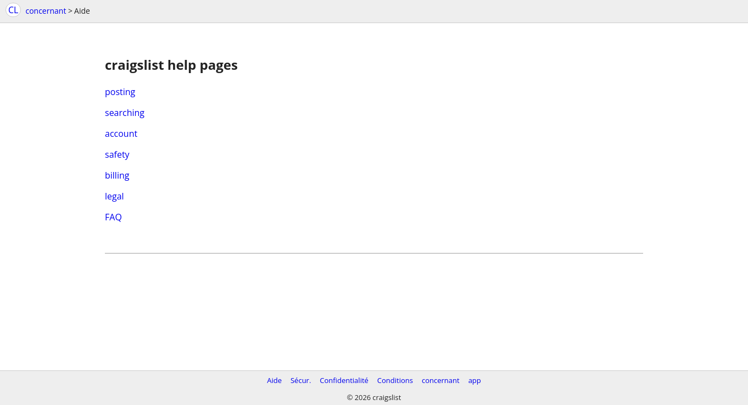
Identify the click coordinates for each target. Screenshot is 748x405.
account (121, 133)
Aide (274, 380)
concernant (45, 10)
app (474, 380)
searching (124, 113)
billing (117, 175)
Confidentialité (344, 380)
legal (114, 196)
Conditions (395, 380)
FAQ (113, 217)
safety (117, 154)
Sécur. (301, 380)
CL (13, 10)
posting (120, 92)
